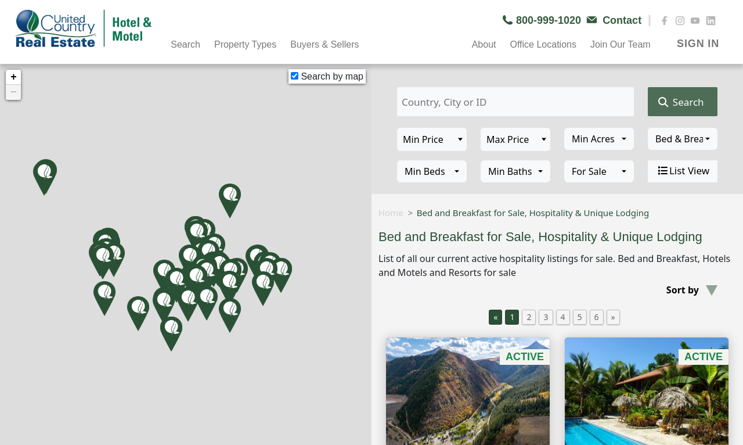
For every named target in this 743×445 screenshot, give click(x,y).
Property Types (245, 44)
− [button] (13, 92)
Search (185, 44)
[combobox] (599, 139)
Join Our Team (620, 44)
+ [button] (13, 77)
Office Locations (543, 44)
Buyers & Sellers (324, 44)
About (484, 44)
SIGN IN (698, 43)
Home (390, 212)
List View (682, 170)
